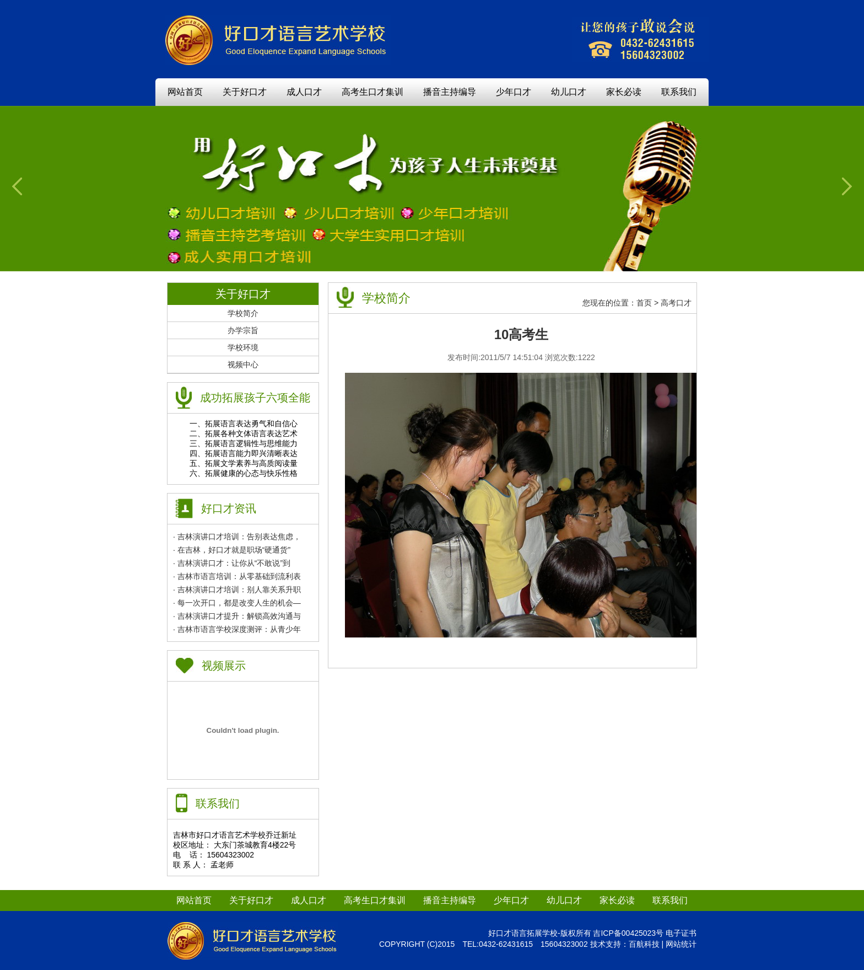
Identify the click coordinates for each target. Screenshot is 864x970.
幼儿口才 (568, 92)
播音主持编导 (449, 92)
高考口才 (676, 302)
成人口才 (304, 92)
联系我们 (678, 92)
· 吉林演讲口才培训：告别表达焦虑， (237, 536)
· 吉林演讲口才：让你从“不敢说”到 (231, 563)
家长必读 (623, 92)
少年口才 (513, 92)
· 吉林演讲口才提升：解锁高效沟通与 (237, 616)
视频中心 (243, 364)
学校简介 (243, 313)
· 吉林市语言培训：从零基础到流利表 (237, 576)
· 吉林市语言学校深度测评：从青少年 (237, 629)
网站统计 (681, 944)
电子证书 (681, 933)
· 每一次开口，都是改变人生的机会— (237, 602)
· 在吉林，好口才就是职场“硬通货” (231, 549)
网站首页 (185, 92)
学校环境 (243, 347)
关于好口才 (245, 92)
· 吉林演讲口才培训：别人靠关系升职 (237, 589)
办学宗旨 (243, 330)
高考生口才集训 (372, 92)
